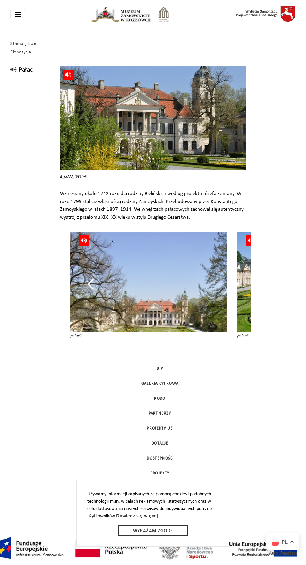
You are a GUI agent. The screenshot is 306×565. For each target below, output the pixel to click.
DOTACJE (159, 443)
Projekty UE (160, 428)
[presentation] (91, 284)
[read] (13, 70)
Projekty (159, 473)
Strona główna (24, 44)
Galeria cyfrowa (160, 384)
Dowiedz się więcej (137, 516)
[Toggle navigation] (17, 14)
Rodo (160, 399)
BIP (159, 369)
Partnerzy (159, 413)
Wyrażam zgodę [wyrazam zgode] (153, 531)
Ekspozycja (20, 52)
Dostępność (160, 458)
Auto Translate (283, 553)
